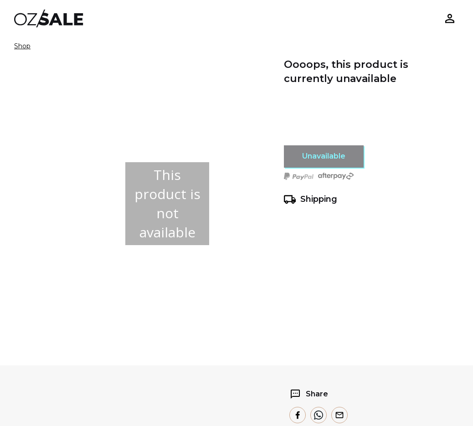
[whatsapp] (318, 415)
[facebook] (297, 415)
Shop (22, 46)
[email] (339, 415)
